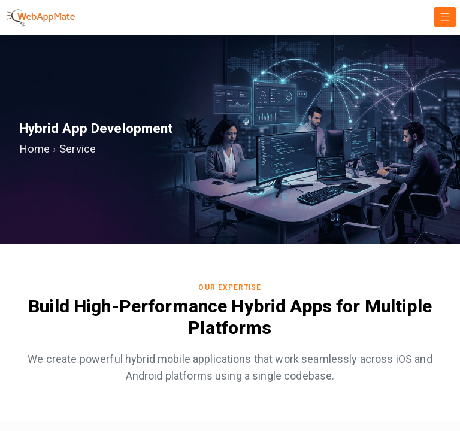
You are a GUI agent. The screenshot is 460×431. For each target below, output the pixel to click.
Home (36, 149)
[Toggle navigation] (445, 17)
